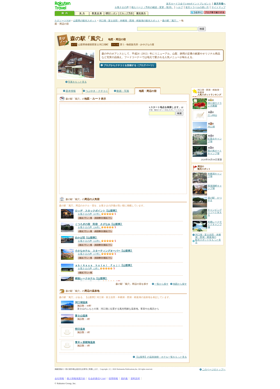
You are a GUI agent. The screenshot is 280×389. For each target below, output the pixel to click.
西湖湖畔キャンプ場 (215, 187)
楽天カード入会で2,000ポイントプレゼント (188, 3)
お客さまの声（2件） (89, 268)
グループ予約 (126, 13)
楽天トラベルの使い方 (197, 7)
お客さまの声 (122, 7)
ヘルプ (179, 7)
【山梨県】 (96, 210)
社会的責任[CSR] (97, 378)
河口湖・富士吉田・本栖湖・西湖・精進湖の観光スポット (129, 20)
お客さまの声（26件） (89, 227)
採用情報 (113, 378)
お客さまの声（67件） (89, 214)
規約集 (124, 378)
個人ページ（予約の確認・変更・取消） (152, 7)
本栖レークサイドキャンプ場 (215, 224)
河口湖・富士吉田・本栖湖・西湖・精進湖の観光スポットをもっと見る (208, 239)
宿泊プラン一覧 (85, 217)
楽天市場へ (220, 3)
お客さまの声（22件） (89, 241)
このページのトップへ (214, 369)
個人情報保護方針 (76, 378)
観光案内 (141, 13)
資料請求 (135, 378)
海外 (82, 13)
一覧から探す (161, 284)
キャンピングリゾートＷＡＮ (215, 212)
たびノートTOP (63, 20)
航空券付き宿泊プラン (103, 217)
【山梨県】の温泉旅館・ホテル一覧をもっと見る (161, 357)
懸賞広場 (97, 13)
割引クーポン (111, 13)
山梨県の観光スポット (85, 20)
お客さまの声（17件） (89, 254)
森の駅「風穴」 (170, 20)
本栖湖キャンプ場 (215, 175)
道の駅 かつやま (215, 199)
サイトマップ (218, 7)
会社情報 (59, 378)
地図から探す (180, 284)
